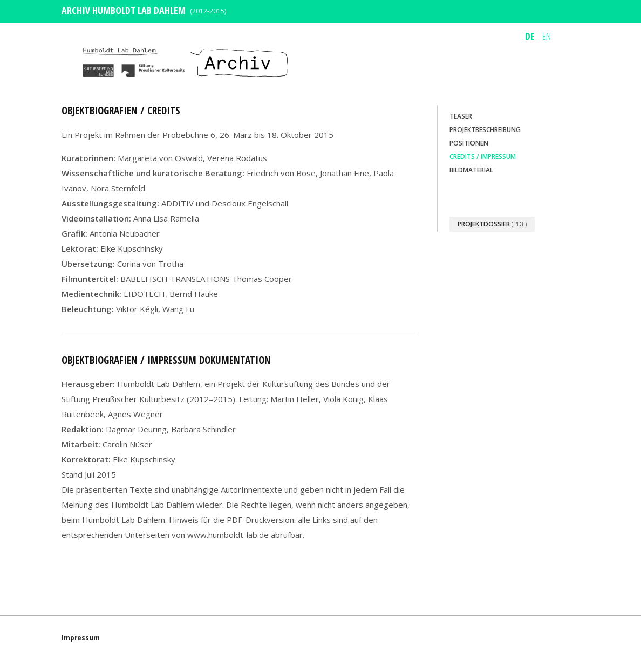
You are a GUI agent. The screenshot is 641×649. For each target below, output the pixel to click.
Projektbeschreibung (485, 129)
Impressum (81, 637)
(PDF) (492, 224)
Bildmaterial (471, 170)
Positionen (468, 143)
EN (546, 36)
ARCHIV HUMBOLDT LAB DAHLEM (124, 10)
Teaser (460, 116)
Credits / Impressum (482, 156)
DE (530, 36)
